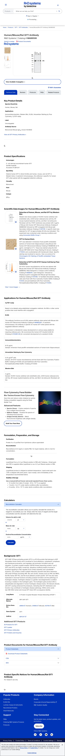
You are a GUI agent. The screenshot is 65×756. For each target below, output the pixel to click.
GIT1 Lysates (8, 627)
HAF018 (42, 229)
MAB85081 (38, 322)
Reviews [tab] (22, 92)
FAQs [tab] (42, 92)
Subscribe (39, 726)
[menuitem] (4, 27)
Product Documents (23, 41)
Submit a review (9, 41)
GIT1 (16, 27)
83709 (47, 606)
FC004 (21, 281)
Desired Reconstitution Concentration (18, 534)
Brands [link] (36, 699)
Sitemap (59, 740)
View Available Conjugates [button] (15, 82)
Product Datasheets (12, 649)
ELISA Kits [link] (6, 702)
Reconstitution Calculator (14, 504)
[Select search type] (8, 11)
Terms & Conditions (34, 740)
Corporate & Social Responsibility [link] (44, 702)
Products (10, 27)
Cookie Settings (48, 740)
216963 (34, 606)
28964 (21, 606)
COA (7, 658)
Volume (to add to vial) (13, 517)
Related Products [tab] (53, 92)
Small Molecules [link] (8, 711)
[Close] (62, 745)
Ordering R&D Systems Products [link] (13, 722)
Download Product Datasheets (17, 653)
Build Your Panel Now (13, 423)
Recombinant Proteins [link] (10, 708)
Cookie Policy (19, 740)
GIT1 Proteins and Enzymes (12, 633)
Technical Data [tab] (10, 92)
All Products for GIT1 (10, 624)
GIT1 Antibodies (23, 27)
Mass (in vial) (10, 526)
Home (4, 27)
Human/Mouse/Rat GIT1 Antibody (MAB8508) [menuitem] (42, 27)
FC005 (48, 283)
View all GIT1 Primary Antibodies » (15, 134)
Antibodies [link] (6, 699)
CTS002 (22, 252)
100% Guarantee (55, 87)
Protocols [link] (6, 725)
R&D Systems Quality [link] (40, 705)
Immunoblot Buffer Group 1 (31, 235)
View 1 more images (11, 287)
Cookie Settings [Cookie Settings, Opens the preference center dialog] (32, 753)
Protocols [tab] (33, 92)
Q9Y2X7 (22, 616)
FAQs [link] (5, 719)
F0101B (35, 277)
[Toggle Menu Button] (5, 4)
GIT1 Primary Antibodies (11, 630)
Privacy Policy (7, 740)
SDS (7, 663)
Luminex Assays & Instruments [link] (13, 705)
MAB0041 (29, 273)
